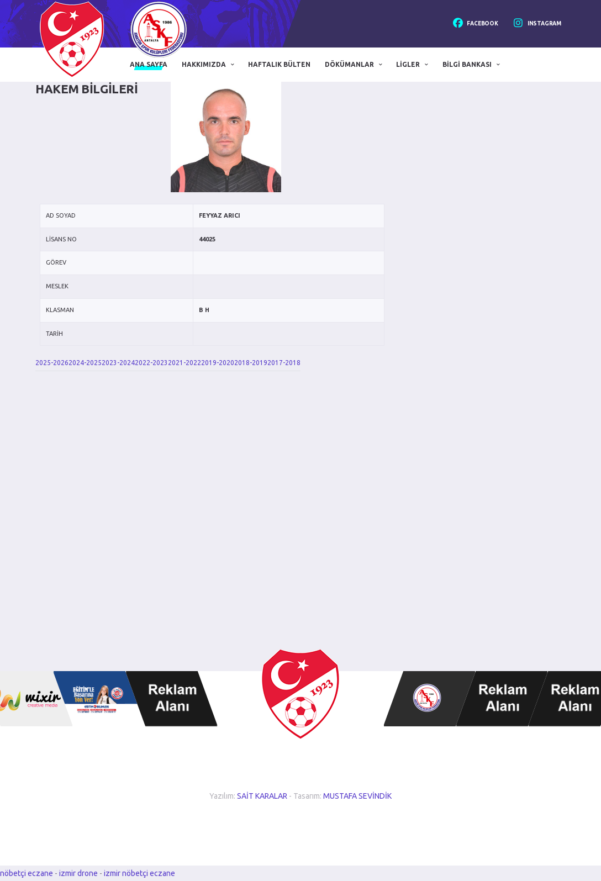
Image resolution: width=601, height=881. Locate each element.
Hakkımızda (204, 64)
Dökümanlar (349, 64)
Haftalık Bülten (279, 64)
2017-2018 (283, 362)
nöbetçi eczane (26, 873)
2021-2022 (184, 362)
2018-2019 (250, 362)
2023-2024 (118, 362)
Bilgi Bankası (467, 64)
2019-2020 (217, 362)
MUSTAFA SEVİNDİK (357, 796)
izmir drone (78, 873)
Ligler (408, 64)
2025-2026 (51, 362)
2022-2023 (151, 362)
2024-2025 (85, 362)
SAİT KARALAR (262, 796)
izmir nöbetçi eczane (139, 873)
